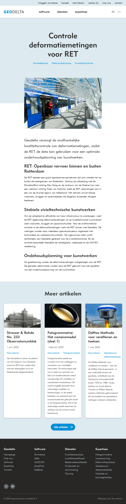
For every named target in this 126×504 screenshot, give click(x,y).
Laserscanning (102, 458)
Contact (118, 2)
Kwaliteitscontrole (84, 63)
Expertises (81, 11)
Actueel (65, 2)
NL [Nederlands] (113, 11)
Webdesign (102, 498)
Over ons (106, 2)
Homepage (9, 454)
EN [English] (119, 11)
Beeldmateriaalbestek (76, 462)
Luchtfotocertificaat (75, 458)
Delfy (36, 458)
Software (44, 11)
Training (69, 473)
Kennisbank (78, 2)
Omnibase (39, 454)
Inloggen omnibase (48, 2)
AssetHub (39, 466)
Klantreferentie (40, 63)
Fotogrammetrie (103, 454)
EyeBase (38, 469)
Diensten (62, 11)
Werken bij (93, 2)
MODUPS (39, 462)
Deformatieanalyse (61, 63)
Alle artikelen (61, 427)
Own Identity (117, 498)
